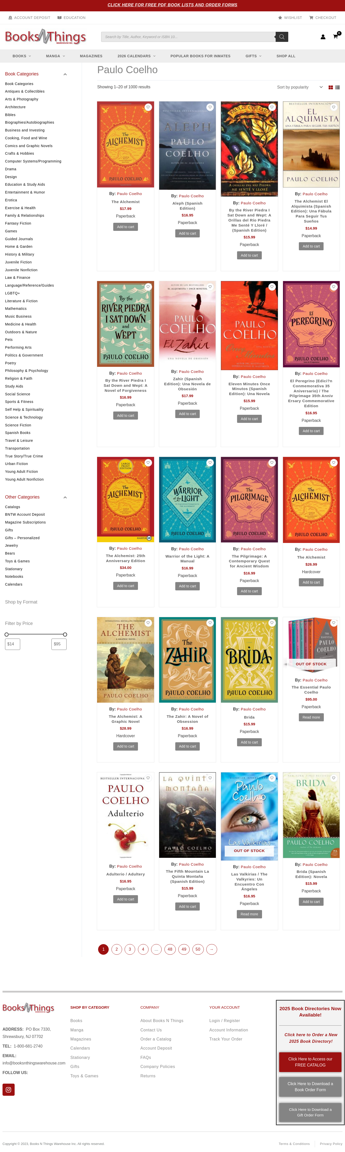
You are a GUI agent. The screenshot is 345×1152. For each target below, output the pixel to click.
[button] (28, 56)
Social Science (17, 402)
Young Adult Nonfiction (24, 489)
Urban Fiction (16, 473)
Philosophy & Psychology (26, 378)
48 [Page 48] (170, 959)
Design (11, 179)
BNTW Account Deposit (25, 524)
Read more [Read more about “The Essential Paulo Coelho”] (311, 727)
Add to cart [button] (125, 227)
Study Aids (14, 394)
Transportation (17, 457)
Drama (10, 171)
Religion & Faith (18, 386)
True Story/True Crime (24, 465)
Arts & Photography (21, 100)
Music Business (18, 322)
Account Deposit (32, 18)
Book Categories (19, 84)
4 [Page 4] (143, 959)
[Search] (282, 37)
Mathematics (16, 314)
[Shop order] (299, 87)
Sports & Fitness (19, 409)
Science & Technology (24, 425)
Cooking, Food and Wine (26, 139)
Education (75, 18)
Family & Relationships (24, 219)
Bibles (10, 116)
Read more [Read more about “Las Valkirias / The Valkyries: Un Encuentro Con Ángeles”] (249, 924)
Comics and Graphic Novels (29, 147)
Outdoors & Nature (21, 338)
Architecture (15, 107)
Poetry (10, 370)
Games (11, 235)
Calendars (13, 596)
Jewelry (11, 556)
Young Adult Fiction (21, 481)
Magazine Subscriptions (25, 532)
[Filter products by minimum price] (12, 655)
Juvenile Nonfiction (21, 274)
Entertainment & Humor (25, 195)
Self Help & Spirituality (24, 418)
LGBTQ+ (12, 298)
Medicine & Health (20, 330)
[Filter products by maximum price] (59, 655)
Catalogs (12, 516)
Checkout (325, 18)
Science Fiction (18, 433)
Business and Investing (25, 131)
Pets (9, 346)
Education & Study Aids (25, 187)
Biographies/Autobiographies (29, 123)
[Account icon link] (323, 36)
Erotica (11, 203)
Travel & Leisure (19, 449)
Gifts (9, 540)
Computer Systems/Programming (33, 163)
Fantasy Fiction (18, 227)
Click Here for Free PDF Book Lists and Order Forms (173, 5)
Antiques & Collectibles (25, 92)
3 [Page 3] (130, 959)
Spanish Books (18, 441)
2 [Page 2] (117, 959)
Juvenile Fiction (18, 266)
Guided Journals (19, 243)
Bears (10, 564)
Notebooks (14, 588)
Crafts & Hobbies (19, 155)
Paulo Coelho (129, 193)
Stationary (13, 580)
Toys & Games (17, 572)
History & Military (19, 259)
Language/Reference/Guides (29, 290)
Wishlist (293, 18)
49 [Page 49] (184, 959)
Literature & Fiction (21, 306)
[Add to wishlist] (148, 107)
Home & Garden (19, 251)
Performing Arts (18, 354)
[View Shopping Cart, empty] (335, 36)
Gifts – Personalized (22, 548)
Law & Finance (17, 282)
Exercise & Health (20, 211)
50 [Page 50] (198, 959)
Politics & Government (24, 362)
